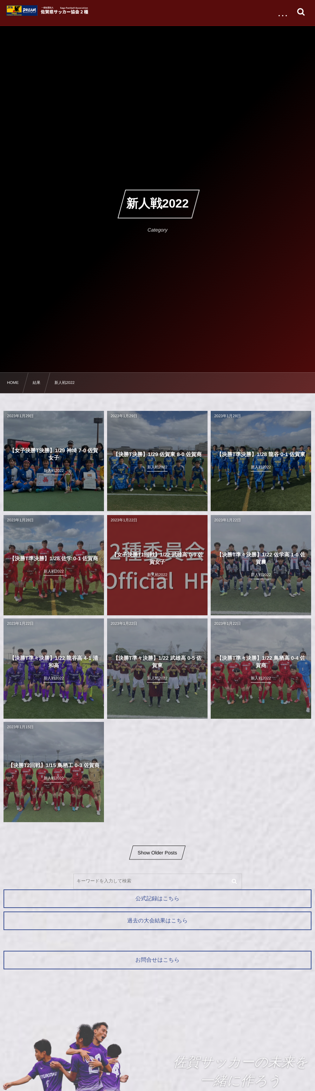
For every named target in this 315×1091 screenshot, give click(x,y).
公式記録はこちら (157, 899)
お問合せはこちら (157, 960)
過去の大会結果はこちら (157, 921)
